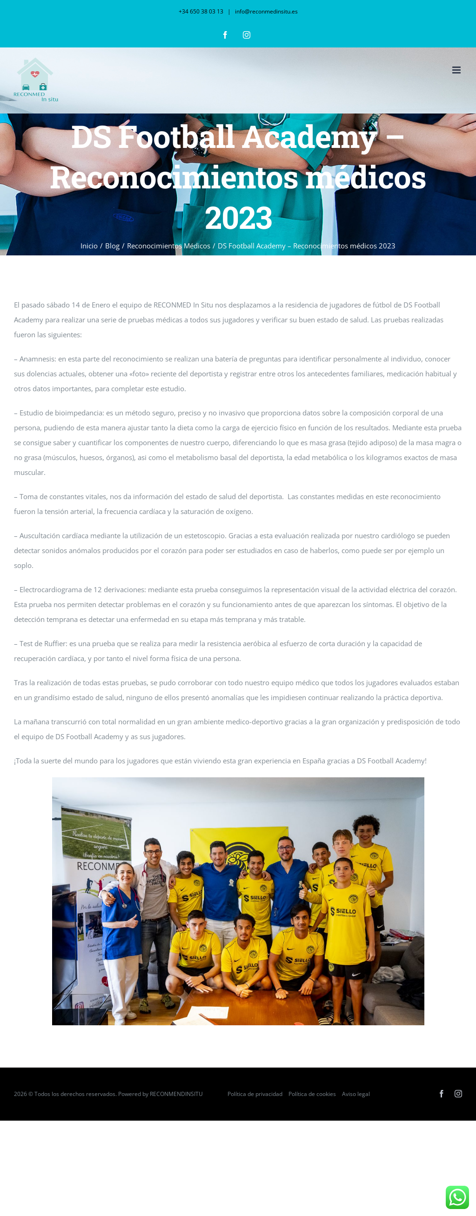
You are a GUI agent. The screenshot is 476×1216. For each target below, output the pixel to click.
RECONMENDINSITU (177, 1094)
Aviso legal (356, 1094)
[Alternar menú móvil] (457, 70)
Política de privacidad (255, 1094)
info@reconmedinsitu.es (266, 11)
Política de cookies (312, 1094)
